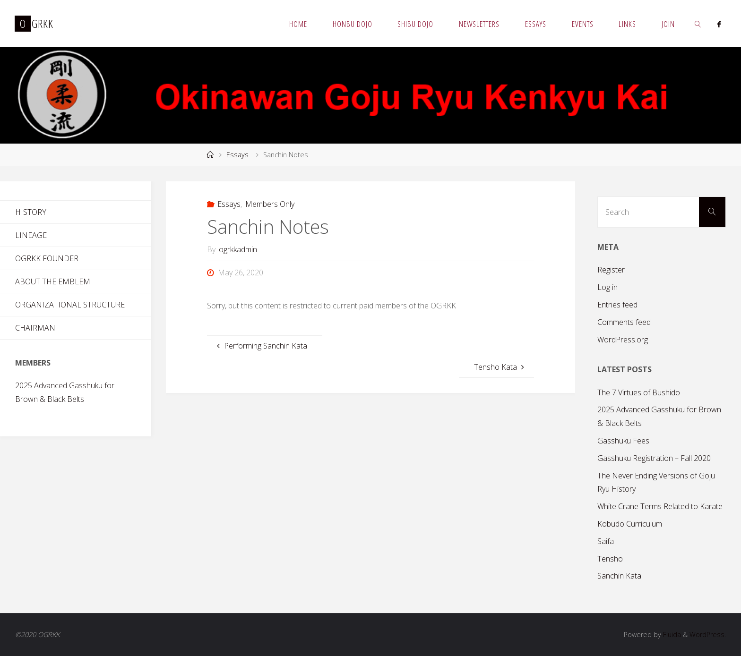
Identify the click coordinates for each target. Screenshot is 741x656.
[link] (698, 23)
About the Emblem (52, 281)
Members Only (269, 204)
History (30, 212)
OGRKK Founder (46, 258)
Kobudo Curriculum (629, 524)
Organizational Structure (70, 304)
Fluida (671, 634)
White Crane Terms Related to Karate (660, 506)
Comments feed (624, 322)
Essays (237, 154)
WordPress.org (622, 339)
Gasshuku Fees (623, 440)
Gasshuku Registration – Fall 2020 (654, 458)
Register (611, 269)
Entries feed (617, 304)
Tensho (610, 559)
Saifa (605, 541)
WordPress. (707, 634)
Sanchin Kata (619, 576)
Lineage (31, 235)
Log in (607, 287)
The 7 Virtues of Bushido (638, 392)
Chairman (35, 328)
